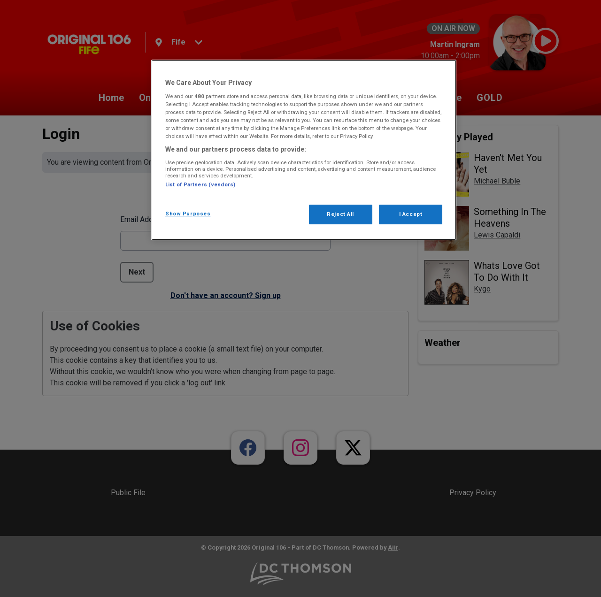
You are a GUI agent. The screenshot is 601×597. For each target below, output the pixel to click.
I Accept (411, 214)
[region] (303, 150)
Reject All (340, 214)
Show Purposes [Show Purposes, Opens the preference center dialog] (187, 213)
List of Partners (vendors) (200, 184)
